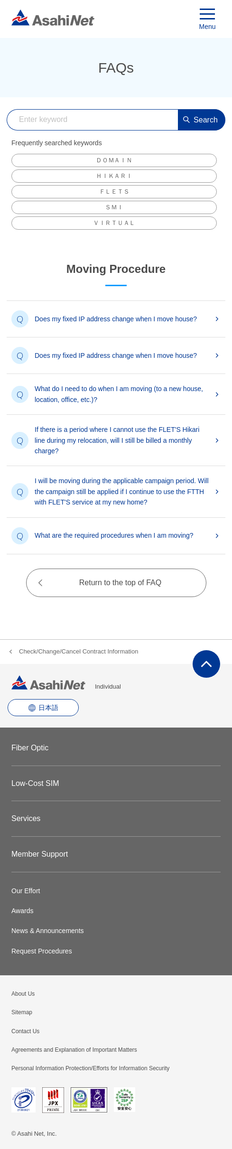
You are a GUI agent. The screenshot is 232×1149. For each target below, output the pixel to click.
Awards (22, 911)
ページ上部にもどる (206, 664)
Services (25, 818)
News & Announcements (47, 930)
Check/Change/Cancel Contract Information (78, 651)
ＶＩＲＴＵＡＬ (114, 222)
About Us (23, 993)
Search (200, 120)
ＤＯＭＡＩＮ (114, 160)
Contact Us (25, 1031)
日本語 (48, 707)
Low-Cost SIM (35, 783)
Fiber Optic (29, 748)
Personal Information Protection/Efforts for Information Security (90, 1068)
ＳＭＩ (114, 207)
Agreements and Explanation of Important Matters (74, 1049)
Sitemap (21, 1012)
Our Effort (25, 891)
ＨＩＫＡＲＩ (114, 175)
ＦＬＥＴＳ (114, 191)
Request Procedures (41, 951)
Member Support (39, 854)
